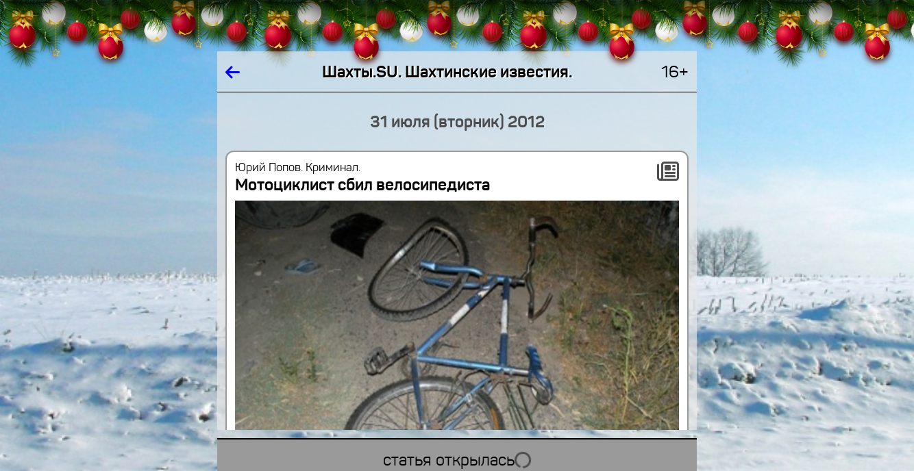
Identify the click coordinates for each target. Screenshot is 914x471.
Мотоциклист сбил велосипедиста (362, 185)
